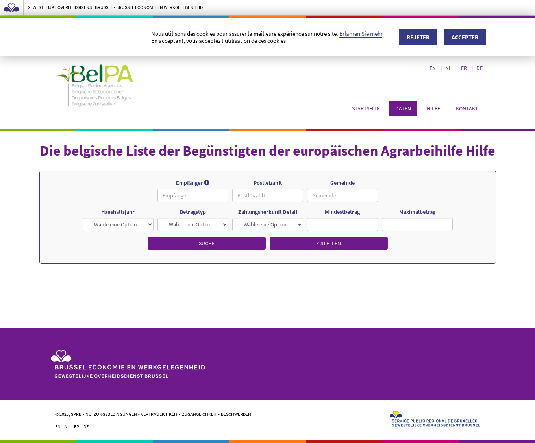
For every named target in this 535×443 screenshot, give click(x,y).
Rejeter (418, 37)
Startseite (365, 108)
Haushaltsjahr (118, 211)
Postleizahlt (268, 182)
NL (449, 68)
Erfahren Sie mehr (360, 33)
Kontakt (467, 108)
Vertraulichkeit (159, 414)
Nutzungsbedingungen (111, 414)
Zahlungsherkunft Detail (267, 211)
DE (480, 68)
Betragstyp (193, 211)
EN (433, 68)
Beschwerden (236, 414)
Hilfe (433, 108)
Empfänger (202, 183)
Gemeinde (342, 182)
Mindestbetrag (342, 211)
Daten (403, 108)
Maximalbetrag (417, 211)
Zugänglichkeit (199, 414)
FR (464, 68)
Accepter (465, 37)
